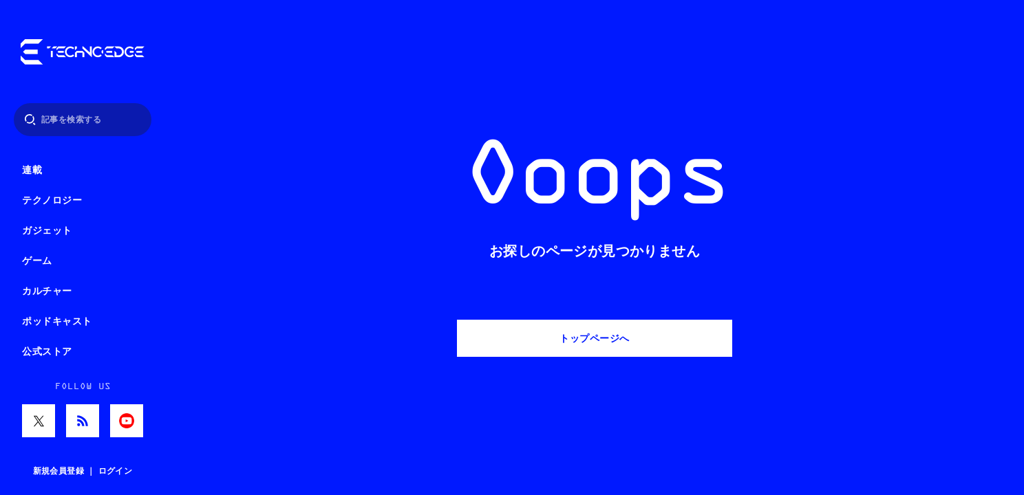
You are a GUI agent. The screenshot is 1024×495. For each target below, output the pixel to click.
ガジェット (47, 231)
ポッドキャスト (57, 321)
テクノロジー (52, 200)
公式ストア (47, 351)
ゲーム (37, 261)
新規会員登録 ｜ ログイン (83, 471)
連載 (32, 170)
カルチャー (47, 291)
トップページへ (594, 338)
